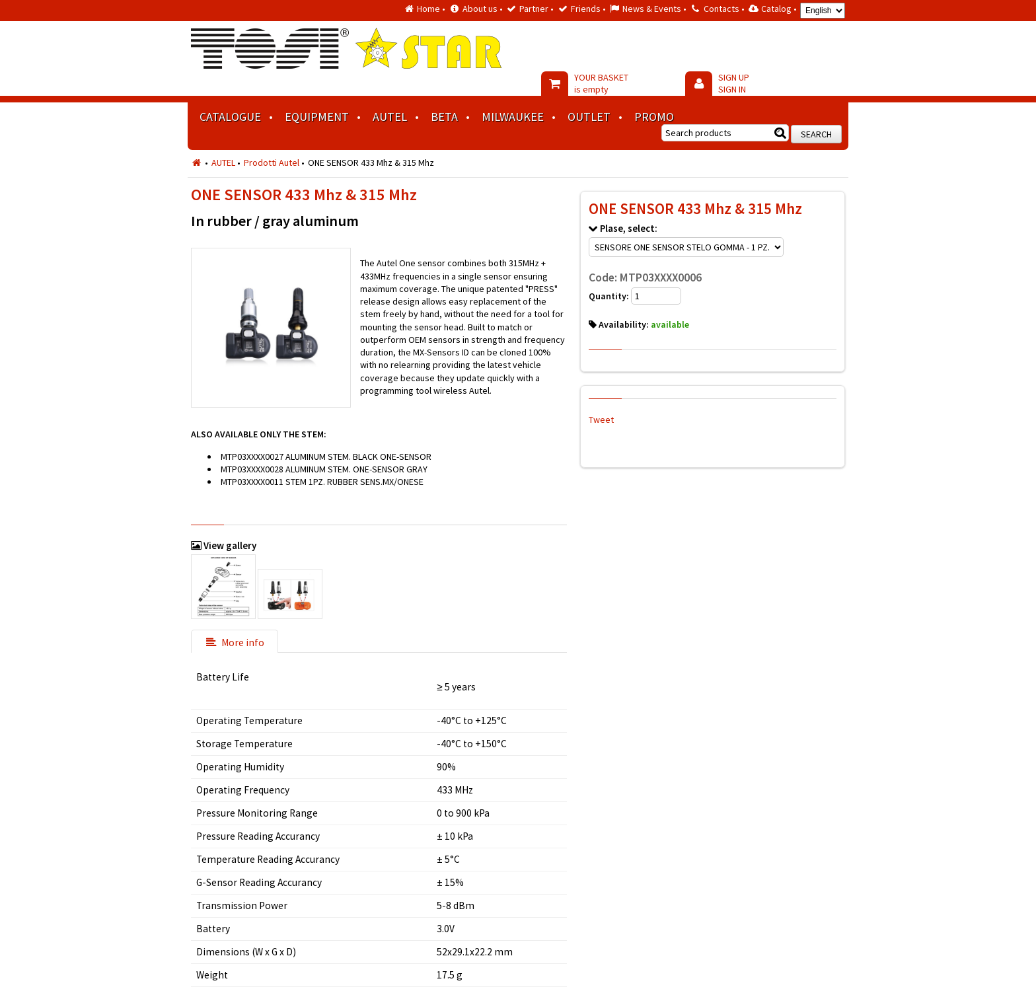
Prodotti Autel (271, 162)
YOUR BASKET (601, 83)
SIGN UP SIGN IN (733, 83)
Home (428, 9)
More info (234, 642)
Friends (586, 9)
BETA (444, 116)
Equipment (317, 116)
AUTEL (390, 116)
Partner (533, 9)
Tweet (601, 419)
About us (480, 9)
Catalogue (230, 116)
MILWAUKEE (513, 116)
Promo (654, 116)
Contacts (721, 9)
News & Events (651, 9)
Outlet (589, 116)
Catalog (776, 9)
